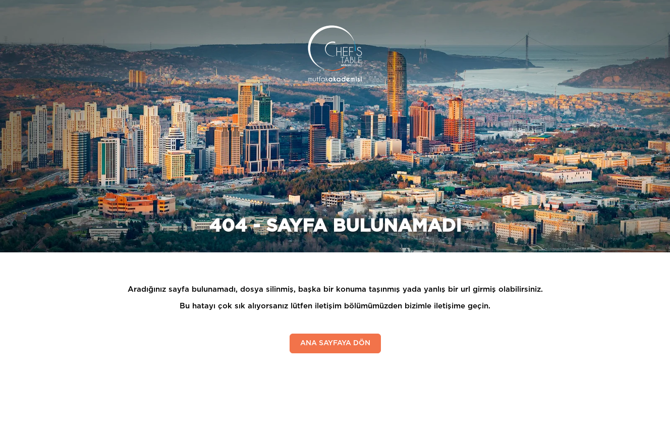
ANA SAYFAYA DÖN (335, 343)
